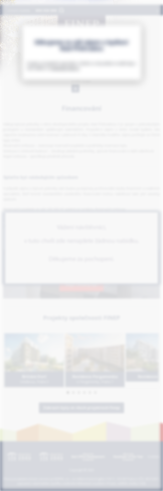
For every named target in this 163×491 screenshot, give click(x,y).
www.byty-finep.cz (65, 68)
